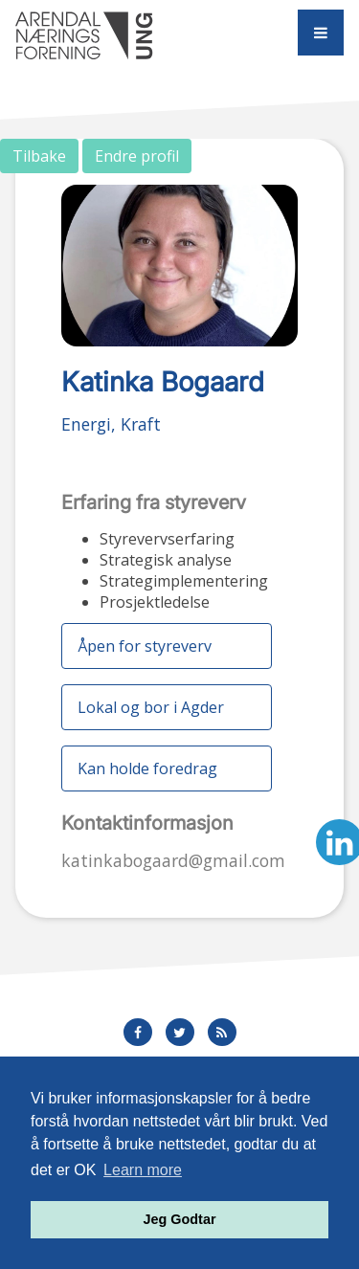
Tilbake (39, 156)
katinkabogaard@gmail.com (173, 860)
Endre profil (137, 156)
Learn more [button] (142, 1170)
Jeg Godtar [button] (180, 1219)
